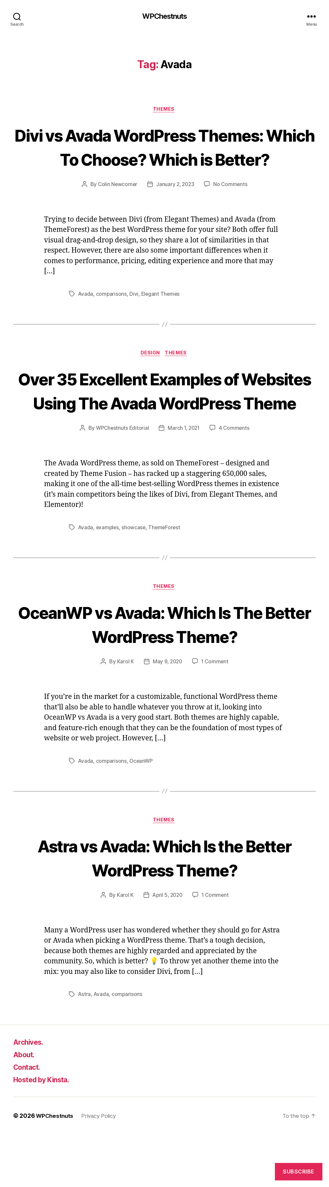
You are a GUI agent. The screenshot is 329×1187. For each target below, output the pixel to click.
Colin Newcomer (116, 210)
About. (25, 1107)
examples (108, 578)
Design (150, 379)
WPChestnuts (164, 16)
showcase (135, 578)
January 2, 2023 (175, 210)
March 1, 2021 (184, 478)
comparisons (111, 319)
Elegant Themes (161, 319)
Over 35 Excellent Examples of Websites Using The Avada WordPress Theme (164, 428)
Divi (134, 319)
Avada (86, 319)
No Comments (231, 210)
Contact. (29, 1119)
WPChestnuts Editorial (121, 478)
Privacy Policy (102, 1168)
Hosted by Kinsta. (46, 1132)
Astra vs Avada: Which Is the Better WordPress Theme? (164, 909)
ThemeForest (166, 578)
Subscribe (298, 1171)
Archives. (30, 1094)
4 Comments (235, 478)
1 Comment (216, 713)
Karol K (124, 713)
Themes (164, 110)
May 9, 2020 (166, 713)
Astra (84, 1047)
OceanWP (142, 812)
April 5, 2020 (167, 947)
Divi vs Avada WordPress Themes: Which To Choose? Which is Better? (164, 159)
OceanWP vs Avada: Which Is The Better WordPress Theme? (164, 675)
